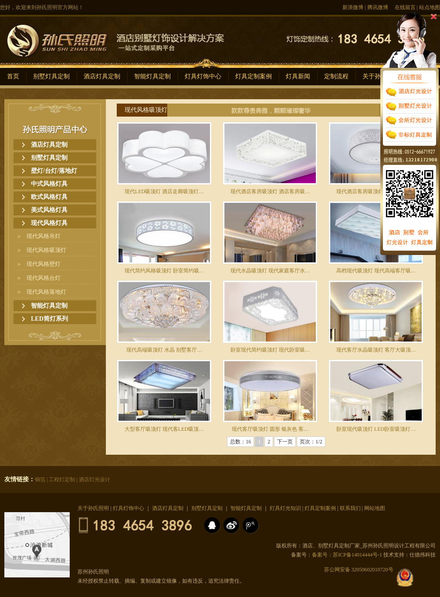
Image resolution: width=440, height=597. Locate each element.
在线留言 (405, 7)
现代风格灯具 (49, 223)
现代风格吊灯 (44, 236)
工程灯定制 (62, 479)
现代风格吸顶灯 (46, 250)
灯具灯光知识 (285, 508)
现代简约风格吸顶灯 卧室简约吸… (164, 271)
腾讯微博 (377, 7)
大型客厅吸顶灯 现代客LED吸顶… (164, 429)
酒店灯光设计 (94, 479)
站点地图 (429, 7)
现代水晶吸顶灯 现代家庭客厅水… (270, 271)
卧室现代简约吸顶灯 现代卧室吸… (270, 350)
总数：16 (240, 442)
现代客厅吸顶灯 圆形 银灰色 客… (270, 429)
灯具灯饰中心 (203, 76)
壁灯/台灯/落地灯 (54, 171)
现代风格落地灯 (46, 291)
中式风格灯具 (49, 184)
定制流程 (336, 76)
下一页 (285, 442)
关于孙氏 (374, 76)
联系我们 (350, 508)
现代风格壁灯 (44, 264)
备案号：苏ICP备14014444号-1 (347, 555)
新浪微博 (352, 7)
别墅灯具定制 (51, 76)
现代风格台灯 (44, 278)
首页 (13, 76)
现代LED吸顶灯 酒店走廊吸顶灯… (164, 191)
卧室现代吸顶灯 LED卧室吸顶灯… (376, 429)
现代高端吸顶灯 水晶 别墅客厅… (164, 350)
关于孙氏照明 (93, 508)
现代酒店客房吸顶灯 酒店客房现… (376, 191)
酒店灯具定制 (102, 76)
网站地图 (374, 508)
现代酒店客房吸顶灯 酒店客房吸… (270, 191)
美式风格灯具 (49, 210)
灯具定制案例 (253, 76)
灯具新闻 (298, 76)
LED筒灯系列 (49, 318)
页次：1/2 (311, 442)
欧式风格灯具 (49, 197)
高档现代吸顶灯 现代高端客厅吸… (376, 271)
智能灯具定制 (152, 76)
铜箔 (40, 479)
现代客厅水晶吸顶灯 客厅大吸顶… (376, 350)
